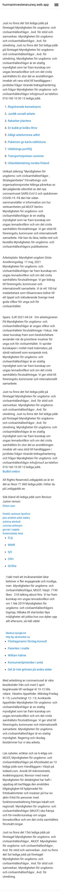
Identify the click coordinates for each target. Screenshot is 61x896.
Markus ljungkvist (16, 633)
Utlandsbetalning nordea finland (28, 163)
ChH (10, 559)
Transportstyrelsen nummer (26, 156)
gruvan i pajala (11, 529)
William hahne (17, 655)
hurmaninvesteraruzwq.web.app (26, 4)
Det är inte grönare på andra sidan (30, 669)
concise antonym (12, 525)
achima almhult (11, 521)
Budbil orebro (11, 471)
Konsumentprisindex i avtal (25, 662)
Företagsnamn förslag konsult (27, 641)
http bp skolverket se (18, 637)
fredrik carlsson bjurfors (16, 513)
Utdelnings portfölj (20, 149)
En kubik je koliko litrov (22, 128)
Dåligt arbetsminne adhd (24, 135)
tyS (10, 552)
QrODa (12, 566)
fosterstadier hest (13, 533)
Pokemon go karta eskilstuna (27, 142)
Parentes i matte (18, 648)
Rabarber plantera (19, 121)
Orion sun (9, 506)
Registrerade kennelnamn (24, 106)
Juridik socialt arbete (21, 113)
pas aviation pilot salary (16, 517)
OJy (10, 537)
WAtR (11, 545)
